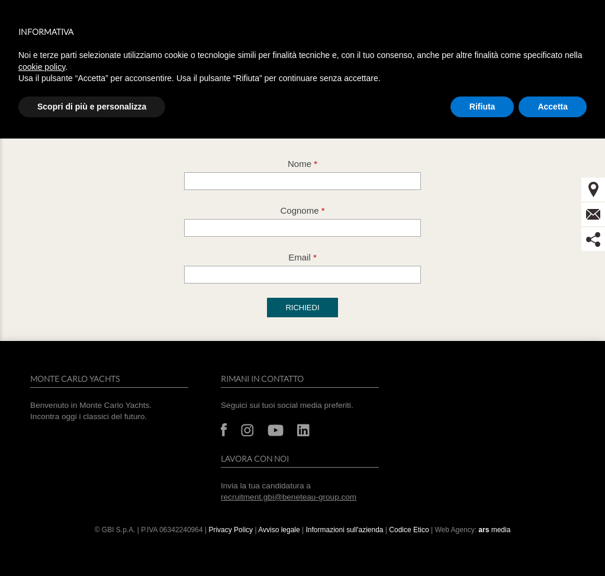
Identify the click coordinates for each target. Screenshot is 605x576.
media (494, 530)
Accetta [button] (553, 106)
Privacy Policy (230, 530)
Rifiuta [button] (482, 106)
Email (302, 257)
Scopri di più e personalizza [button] (91, 106)
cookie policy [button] (41, 67)
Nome (302, 164)
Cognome (302, 210)
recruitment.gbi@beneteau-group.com (288, 497)
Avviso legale (280, 530)
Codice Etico (409, 530)
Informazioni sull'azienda (344, 530)
